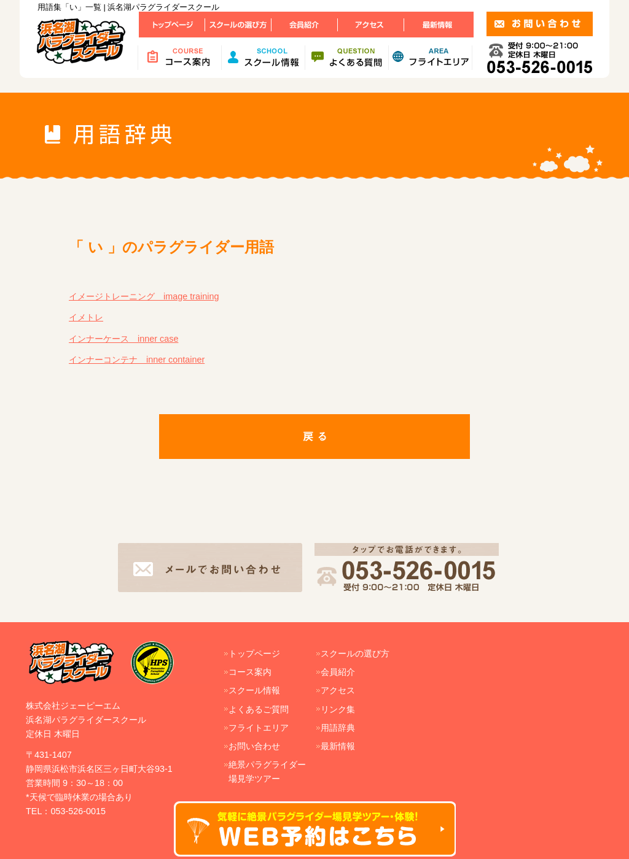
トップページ (254, 653)
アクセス (338, 690)
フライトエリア (259, 728)
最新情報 (338, 746)
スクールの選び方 (355, 653)
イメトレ (86, 317)
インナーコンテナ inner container (137, 359)
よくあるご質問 (259, 709)
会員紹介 (338, 672)
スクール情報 (254, 690)
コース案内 (250, 672)
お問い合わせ (254, 746)
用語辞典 (338, 728)
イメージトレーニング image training (144, 296)
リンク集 (338, 709)
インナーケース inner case (123, 339)
